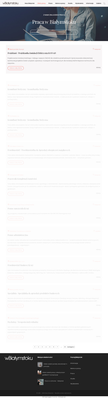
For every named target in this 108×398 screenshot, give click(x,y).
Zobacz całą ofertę (15, 69)
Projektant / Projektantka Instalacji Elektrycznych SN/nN (32, 54)
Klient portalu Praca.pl (16, 51)
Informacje (89, 3)
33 (65, 347)
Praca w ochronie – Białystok (54, 381)
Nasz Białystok (29, 3)
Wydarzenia (79, 3)
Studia (70, 3)
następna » (71, 347)
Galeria (98, 3)
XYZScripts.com (62, 397)
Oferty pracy (41, 3)
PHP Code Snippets (47, 397)
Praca (50, 3)
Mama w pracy (60, 3)
